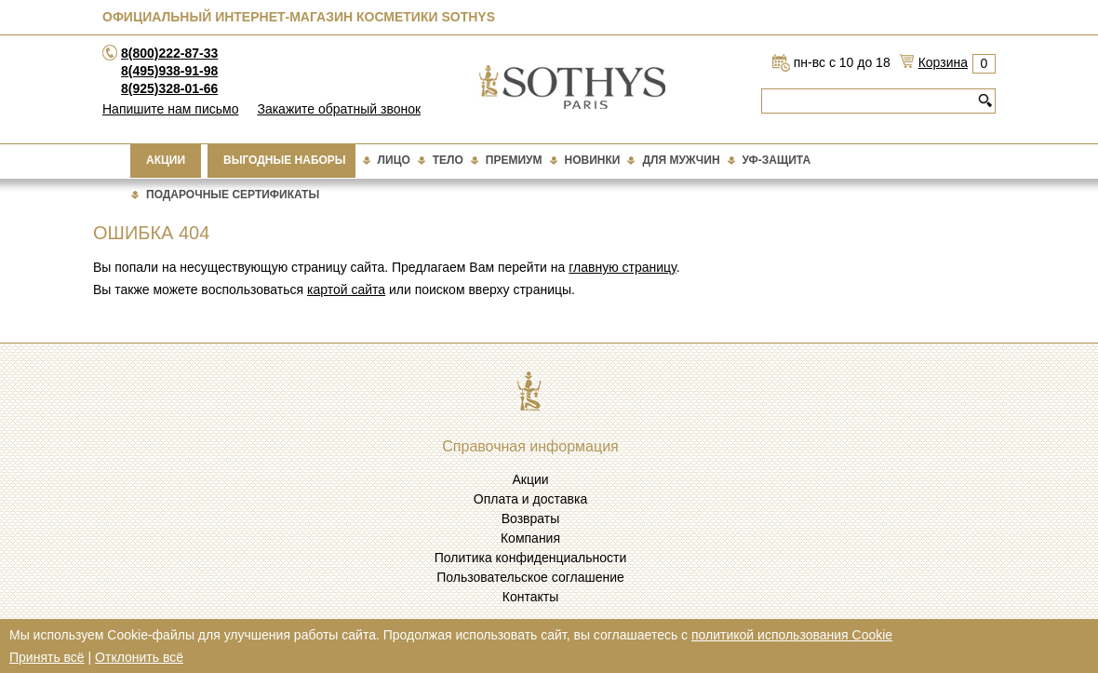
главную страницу (622, 267)
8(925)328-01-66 (169, 88)
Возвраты (531, 518)
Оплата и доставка (530, 498)
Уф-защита (777, 160)
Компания (530, 538)
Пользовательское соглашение (530, 577)
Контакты (530, 596)
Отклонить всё (139, 657)
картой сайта (346, 289)
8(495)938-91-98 (169, 70)
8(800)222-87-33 (169, 53)
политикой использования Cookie (791, 634)
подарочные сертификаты (232, 194)
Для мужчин (680, 160)
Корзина (943, 62)
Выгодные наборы (284, 160)
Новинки (593, 160)
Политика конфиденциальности (531, 557)
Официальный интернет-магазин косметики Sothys (298, 16)
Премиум (514, 160)
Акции (165, 160)
